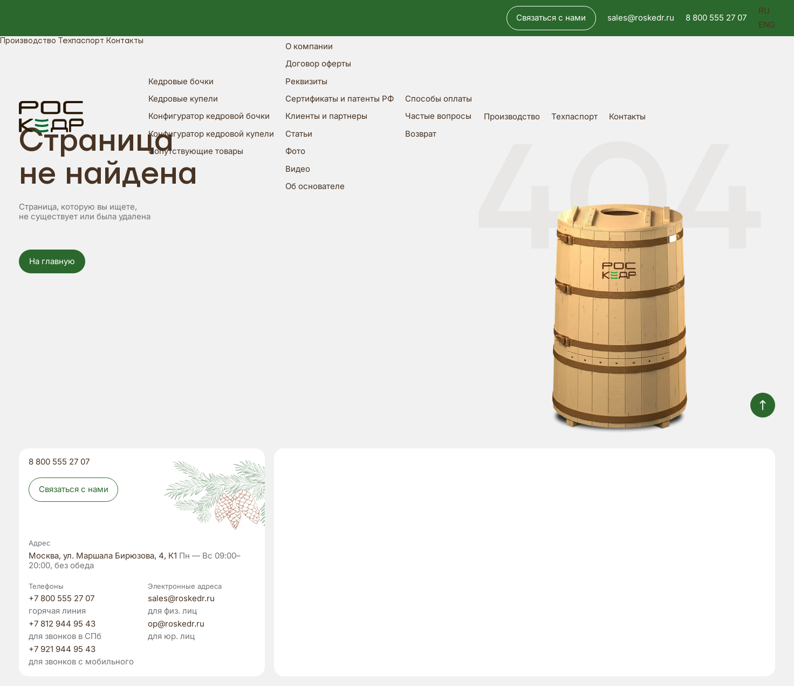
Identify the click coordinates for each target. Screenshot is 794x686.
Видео (297, 169)
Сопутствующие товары (195, 151)
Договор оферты (318, 64)
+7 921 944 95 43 (62, 649)
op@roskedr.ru (176, 624)
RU (764, 11)
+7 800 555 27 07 (61, 599)
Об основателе (315, 186)
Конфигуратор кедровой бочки (209, 116)
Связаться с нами (551, 18)
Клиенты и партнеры (326, 116)
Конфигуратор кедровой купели (211, 134)
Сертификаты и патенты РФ (339, 99)
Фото (295, 151)
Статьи (298, 134)
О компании (309, 46)
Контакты (627, 117)
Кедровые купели (183, 99)
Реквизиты (306, 81)
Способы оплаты (438, 99)
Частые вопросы (438, 116)
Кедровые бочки (181, 81)
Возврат (420, 134)
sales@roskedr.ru (640, 18)
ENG (766, 25)
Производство (512, 117)
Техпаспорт (574, 117)
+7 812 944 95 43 (62, 624)
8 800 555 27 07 (716, 18)
